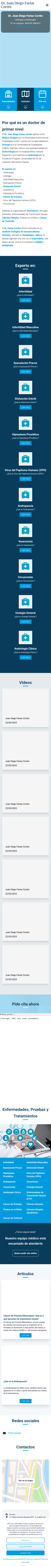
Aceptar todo (25, 1553)
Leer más (25, 300)
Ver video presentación (25, 26)
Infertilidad (8, 1162)
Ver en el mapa (25, 1480)
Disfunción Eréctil (35, 1168)
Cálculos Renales (35, 1204)
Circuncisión (9, 1187)
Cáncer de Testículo (12, 1218)
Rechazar (25, 1540)
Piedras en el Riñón (12, 1209)
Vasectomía (32, 1181)
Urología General (35, 1187)
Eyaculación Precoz (12, 1168)
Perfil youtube (14, 1433)
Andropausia (9, 1181)
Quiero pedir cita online (25, 1253)
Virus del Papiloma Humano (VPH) (36, 1175)
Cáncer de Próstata (12, 1204)
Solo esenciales (25, 1547)
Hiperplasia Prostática (8, 1175)
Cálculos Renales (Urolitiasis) (35, 1211)
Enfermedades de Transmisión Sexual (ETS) (36, 1195)
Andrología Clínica (12, 1192)
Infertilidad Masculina (37, 1162)
